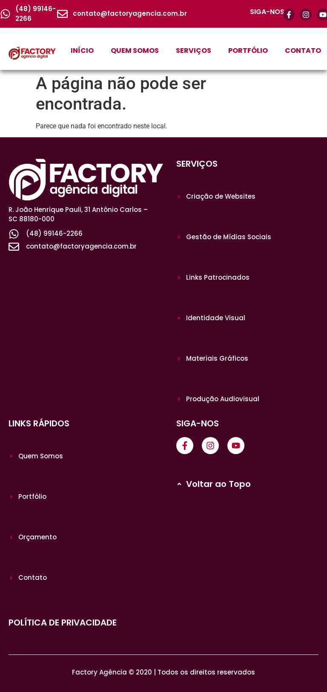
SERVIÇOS (193, 50)
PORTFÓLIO (248, 50)
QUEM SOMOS (135, 50)
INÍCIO (82, 50)
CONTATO (303, 50)
